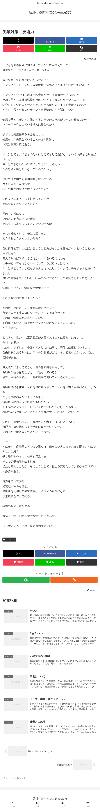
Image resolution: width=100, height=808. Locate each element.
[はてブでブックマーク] (81, 40)
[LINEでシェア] (50, 48)
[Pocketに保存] (18, 48)
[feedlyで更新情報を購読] (26, 580)
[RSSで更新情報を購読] (74, 580)
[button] (81, 48)
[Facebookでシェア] (50, 40)
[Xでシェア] (18, 40)
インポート (9, 539)
